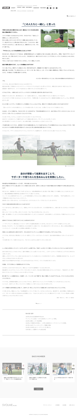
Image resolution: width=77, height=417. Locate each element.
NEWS (24, 8)
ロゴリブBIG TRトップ (71, 16)
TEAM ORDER (46, 8)
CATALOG (19, 8)
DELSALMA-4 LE (72, 49)
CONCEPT (13, 8)
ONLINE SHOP (38, 8)
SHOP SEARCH (30, 8)
